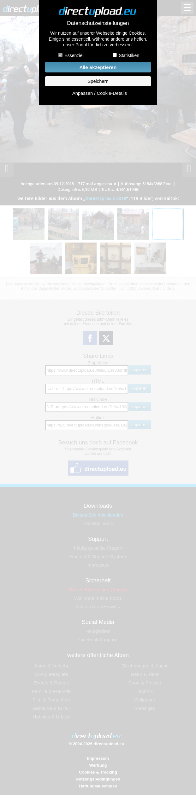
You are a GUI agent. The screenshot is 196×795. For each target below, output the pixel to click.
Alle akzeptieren (98, 67)
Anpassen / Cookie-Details (99, 93)
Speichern (97, 81)
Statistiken (129, 55)
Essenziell (74, 55)
